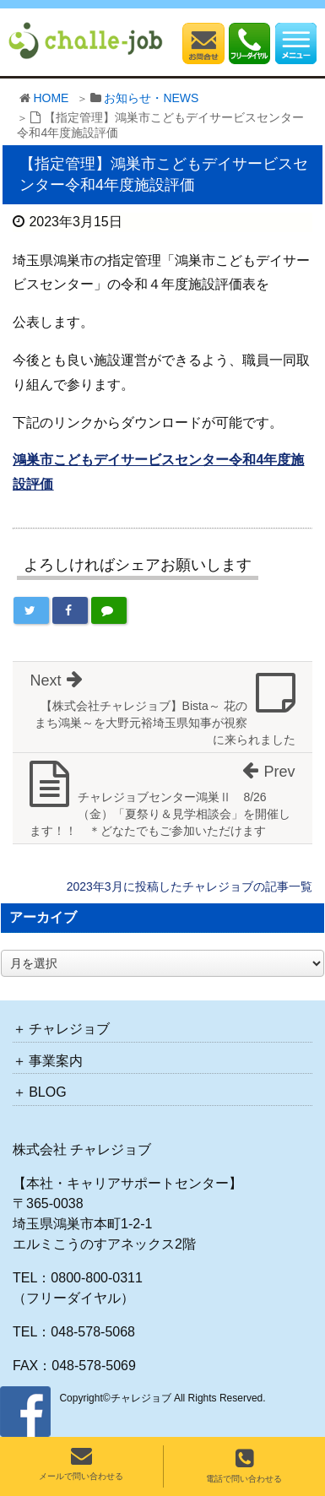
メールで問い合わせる (81, 1463)
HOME (50, 98)
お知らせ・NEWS (151, 98)
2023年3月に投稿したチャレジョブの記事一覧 (189, 886)
